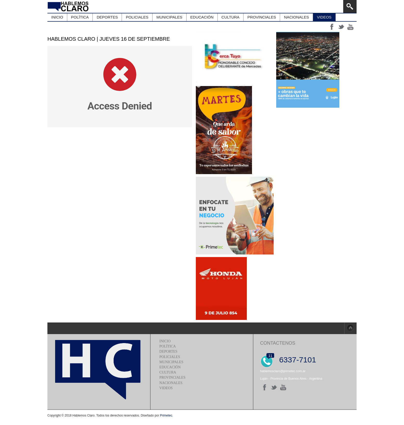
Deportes (168, 351)
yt (350, 27)
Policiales (169, 357)
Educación (170, 367)
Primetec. (166, 415)
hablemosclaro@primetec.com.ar (282, 371)
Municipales (171, 362)
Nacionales (170, 383)
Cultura (167, 372)
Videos (166, 388)
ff (332, 27)
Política (167, 346)
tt (341, 27)
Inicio (165, 341)
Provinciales (172, 377)
